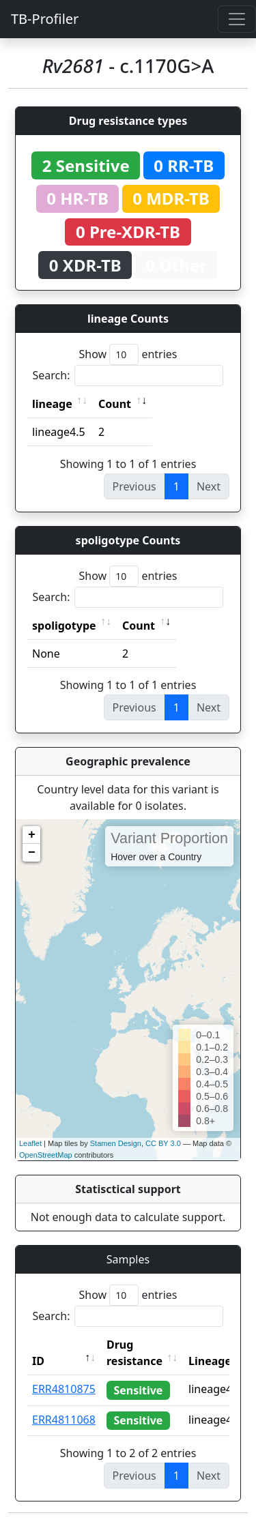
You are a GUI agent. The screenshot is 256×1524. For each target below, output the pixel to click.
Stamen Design (115, 1143)
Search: (128, 375)
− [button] (31, 853)
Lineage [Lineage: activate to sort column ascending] (209, 1360)
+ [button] (31, 835)
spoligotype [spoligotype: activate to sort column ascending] (64, 625)
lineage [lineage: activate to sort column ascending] (52, 403)
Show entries (128, 354)
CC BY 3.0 (163, 1143)
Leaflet (30, 1143)
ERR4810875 (64, 1388)
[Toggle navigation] (237, 19)
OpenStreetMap (45, 1155)
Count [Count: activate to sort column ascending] (114, 403)
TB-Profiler (45, 19)
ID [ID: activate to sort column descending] (38, 1360)
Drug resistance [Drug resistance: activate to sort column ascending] (134, 1352)
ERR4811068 (64, 1419)
